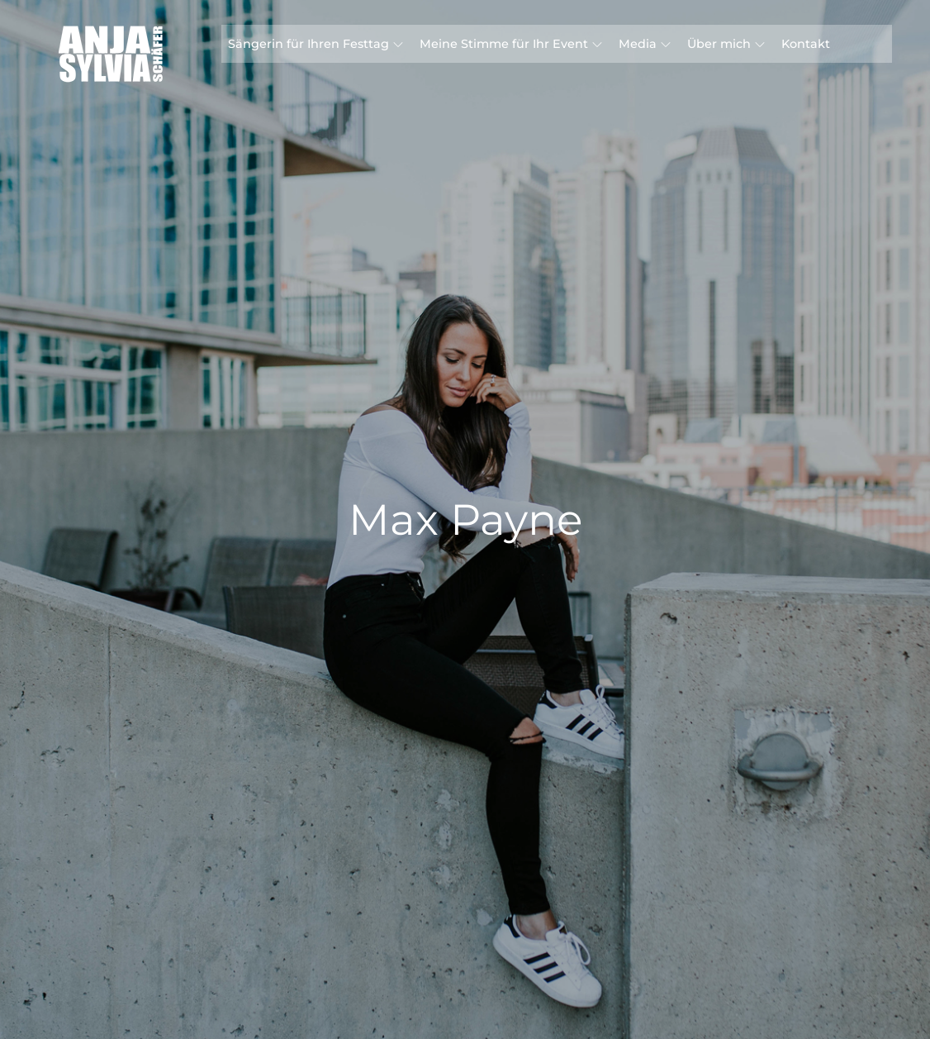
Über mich (726, 43)
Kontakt (805, 43)
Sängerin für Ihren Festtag (315, 43)
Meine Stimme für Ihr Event (511, 43)
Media (645, 43)
